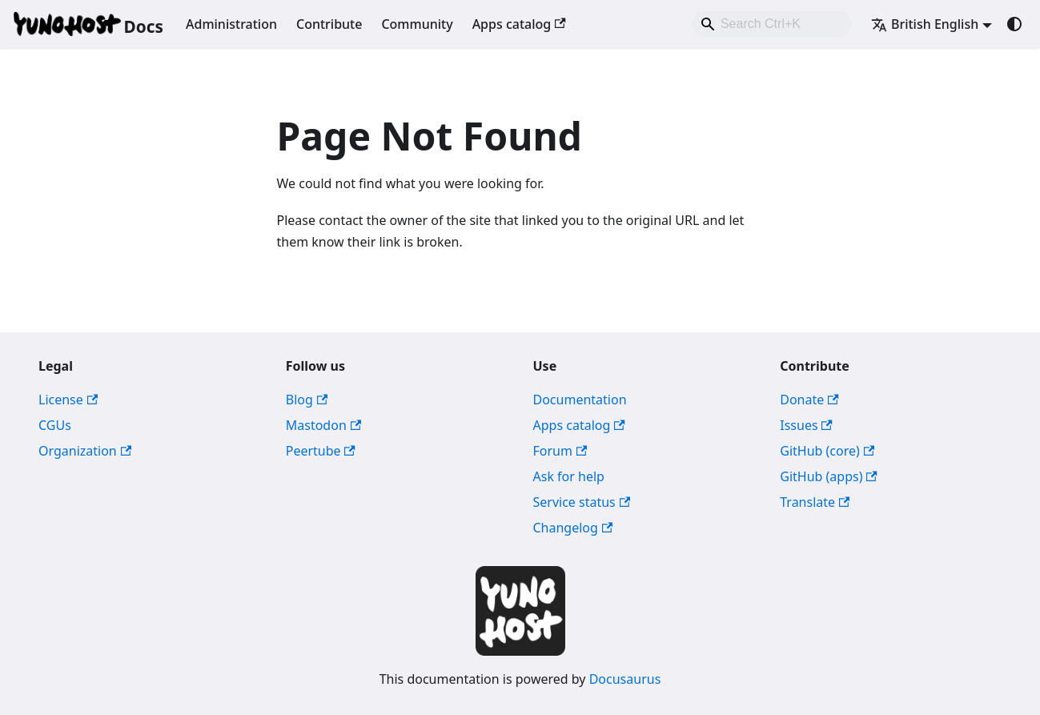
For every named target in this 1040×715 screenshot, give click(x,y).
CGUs (54, 425)
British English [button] (924, 24)
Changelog (573, 527)
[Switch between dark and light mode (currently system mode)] (1014, 24)
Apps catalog (519, 24)
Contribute (329, 24)
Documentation (580, 399)
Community (416, 24)
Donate (809, 399)
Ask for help (568, 476)
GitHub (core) (827, 451)
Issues (806, 425)
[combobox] (772, 24)
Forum (560, 451)
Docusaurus (625, 679)
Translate (814, 502)
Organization (84, 451)
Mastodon (323, 425)
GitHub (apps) (828, 476)
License (68, 399)
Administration (231, 24)
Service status (582, 502)
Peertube (320, 451)
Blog (306, 399)
